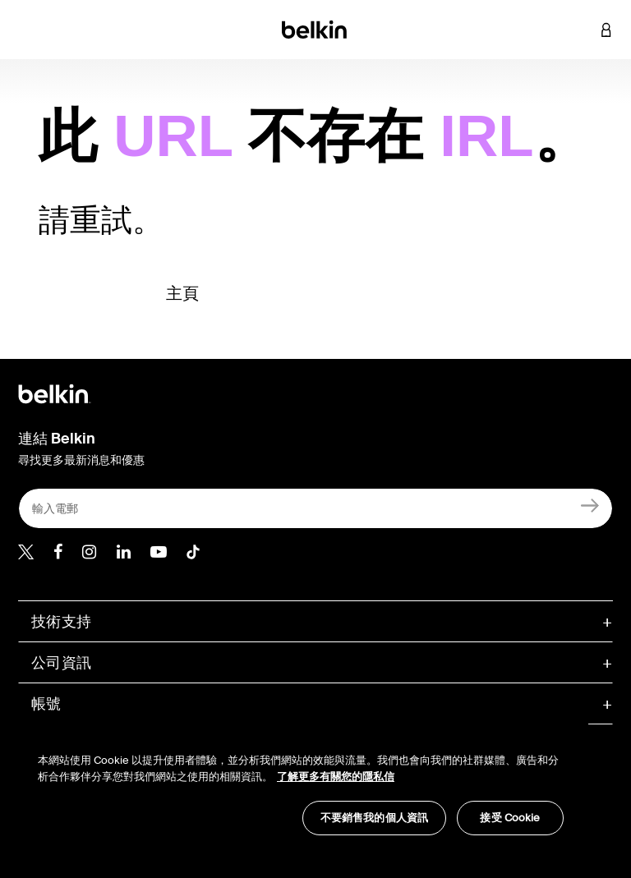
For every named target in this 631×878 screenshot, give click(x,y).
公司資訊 (61, 663)
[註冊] (590, 505)
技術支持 (61, 622)
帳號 (46, 704)
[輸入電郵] (315, 508)
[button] (581, 29)
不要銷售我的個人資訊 (374, 818)
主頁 (183, 293)
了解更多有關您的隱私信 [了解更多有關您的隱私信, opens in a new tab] (335, 777)
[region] (300, 785)
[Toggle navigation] (25, 29)
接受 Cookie (510, 818)
